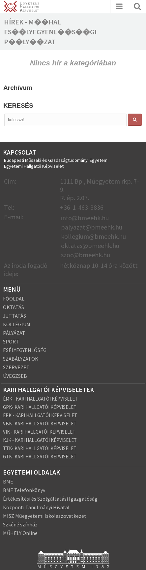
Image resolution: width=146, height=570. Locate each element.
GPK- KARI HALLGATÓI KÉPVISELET (39, 407)
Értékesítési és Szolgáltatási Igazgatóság (50, 498)
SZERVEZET (16, 367)
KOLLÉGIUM (16, 324)
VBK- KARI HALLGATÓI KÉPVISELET (39, 423)
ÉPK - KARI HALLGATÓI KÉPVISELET (40, 415)
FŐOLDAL (13, 298)
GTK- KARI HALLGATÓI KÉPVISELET (39, 456)
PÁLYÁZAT (14, 333)
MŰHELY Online (20, 533)
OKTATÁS (13, 307)
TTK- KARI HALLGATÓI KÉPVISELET (39, 448)
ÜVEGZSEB (15, 376)
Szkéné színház (20, 524)
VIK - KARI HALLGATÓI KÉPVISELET (39, 432)
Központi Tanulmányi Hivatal (36, 507)
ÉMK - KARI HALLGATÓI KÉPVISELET (40, 399)
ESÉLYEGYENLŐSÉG (24, 350)
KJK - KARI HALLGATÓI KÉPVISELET (40, 440)
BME (8, 481)
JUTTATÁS (14, 315)
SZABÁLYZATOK (20, 358)
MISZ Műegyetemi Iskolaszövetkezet (44, 516)
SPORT (11, 341)
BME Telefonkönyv (24, 490)
